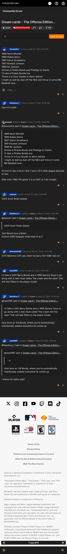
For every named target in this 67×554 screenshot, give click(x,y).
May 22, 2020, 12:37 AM (41, 251)
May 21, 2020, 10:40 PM (39, 122)
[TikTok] (58, 403)
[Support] (57, 3)
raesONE (13, 271)
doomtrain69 (15, 251)
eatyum (13, 194)
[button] (4, 550)
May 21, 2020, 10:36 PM (40, 103)
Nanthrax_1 (14, 103)
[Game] (50, 3)
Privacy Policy (33, 449)
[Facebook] (25, 403)
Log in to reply (56, 36)
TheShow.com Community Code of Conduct (33, 454)
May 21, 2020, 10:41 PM (37, 194)
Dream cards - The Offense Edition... (40, 126)
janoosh (8, 122)
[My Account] (63, 3)
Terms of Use (34, 444)
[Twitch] (42, 403)
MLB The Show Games (33, 464)
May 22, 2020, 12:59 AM (48, 296)
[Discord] (50, 403)
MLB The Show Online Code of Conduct (33, 459)
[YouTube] (33, 403)
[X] (8, 403)
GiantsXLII (14, 49)
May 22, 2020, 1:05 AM (46, 341)
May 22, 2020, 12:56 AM (38, 271)
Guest (23, 122)
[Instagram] (17, 403)
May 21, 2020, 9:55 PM (38, 49)
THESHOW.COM (10, 3)
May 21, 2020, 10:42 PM (48, 213)
